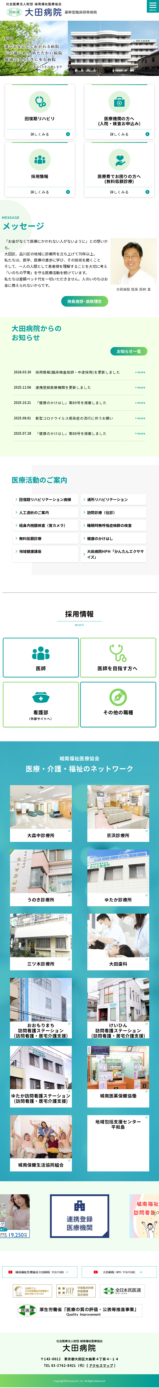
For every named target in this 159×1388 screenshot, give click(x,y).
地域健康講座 (30, 552)
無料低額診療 (30, 539)
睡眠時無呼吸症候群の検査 (109, 526)
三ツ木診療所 (41, 964)
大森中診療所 (41, 836)
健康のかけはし (100, 539)
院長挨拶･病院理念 (84, 301)
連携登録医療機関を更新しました (63, 388)
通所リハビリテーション (107, 500)
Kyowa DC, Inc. (75, 1381)
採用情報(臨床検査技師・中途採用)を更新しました (78, 372)
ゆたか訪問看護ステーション (41, 1096)
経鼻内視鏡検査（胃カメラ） (43, 526)
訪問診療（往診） (102, 513)
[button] (3, 1214)
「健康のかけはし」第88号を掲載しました (71, 434)
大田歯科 (118, 964)
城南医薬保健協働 (118, 1096)
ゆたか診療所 (118, 900)
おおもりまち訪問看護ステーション (41, 1028)
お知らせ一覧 (128, 351)
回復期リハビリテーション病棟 (45, 500)
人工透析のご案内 (34, 513)
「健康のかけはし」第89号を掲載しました (71, 403)
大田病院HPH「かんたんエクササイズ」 (115, 554)
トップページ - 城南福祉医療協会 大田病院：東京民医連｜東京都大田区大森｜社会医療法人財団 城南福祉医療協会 (52, 10)
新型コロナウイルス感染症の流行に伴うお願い (74, 418)
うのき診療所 (40, 900)
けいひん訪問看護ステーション (118, 1028)
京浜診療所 (118, 836)
